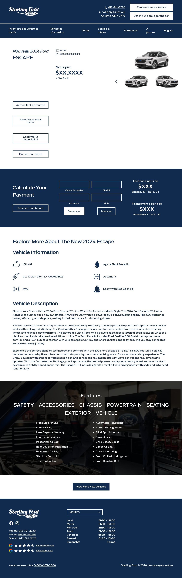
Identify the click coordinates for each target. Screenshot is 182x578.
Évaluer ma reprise (30, 154)
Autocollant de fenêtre (30, 105)
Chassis (90, 405)
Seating (157, 405)
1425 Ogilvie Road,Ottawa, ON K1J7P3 (113, 14)
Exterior (78, 413)
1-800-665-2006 (45, 565)
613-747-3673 (27, 538)
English (168, 30)
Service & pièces (104, 30)
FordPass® (131, 30)
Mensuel (106, 211)
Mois (106, 203)
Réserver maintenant (31, 208)
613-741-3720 (116, 7)
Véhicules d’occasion (57, 30)
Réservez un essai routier (30, 121)
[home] (24, 11)
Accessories (57, 405)
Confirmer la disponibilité (30, 138)
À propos (150, 30)
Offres (86, 30)
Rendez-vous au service (151, 7)
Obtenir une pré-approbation (151, 16)
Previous (116, 81)
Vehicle (106, 413)
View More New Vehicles (91, 486)
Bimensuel (74, 211)
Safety (23, 405)
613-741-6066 (27, 534)
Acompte (74, 203)
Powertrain (124, 405)
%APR (106, 190)
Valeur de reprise (74, 190)
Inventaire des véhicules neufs (23, 30)
